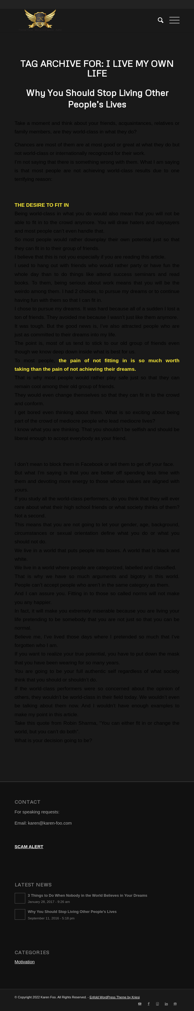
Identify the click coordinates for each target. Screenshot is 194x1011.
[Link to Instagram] (157, 1003)
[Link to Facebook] (148, 1003)
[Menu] (171, 20)
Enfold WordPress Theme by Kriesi (115, 997)
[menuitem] (157, 20)
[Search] (157, 20)
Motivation (25, 961)
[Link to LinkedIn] (166, 1003)
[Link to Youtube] (140, 1003)
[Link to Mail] (175, 1003)
